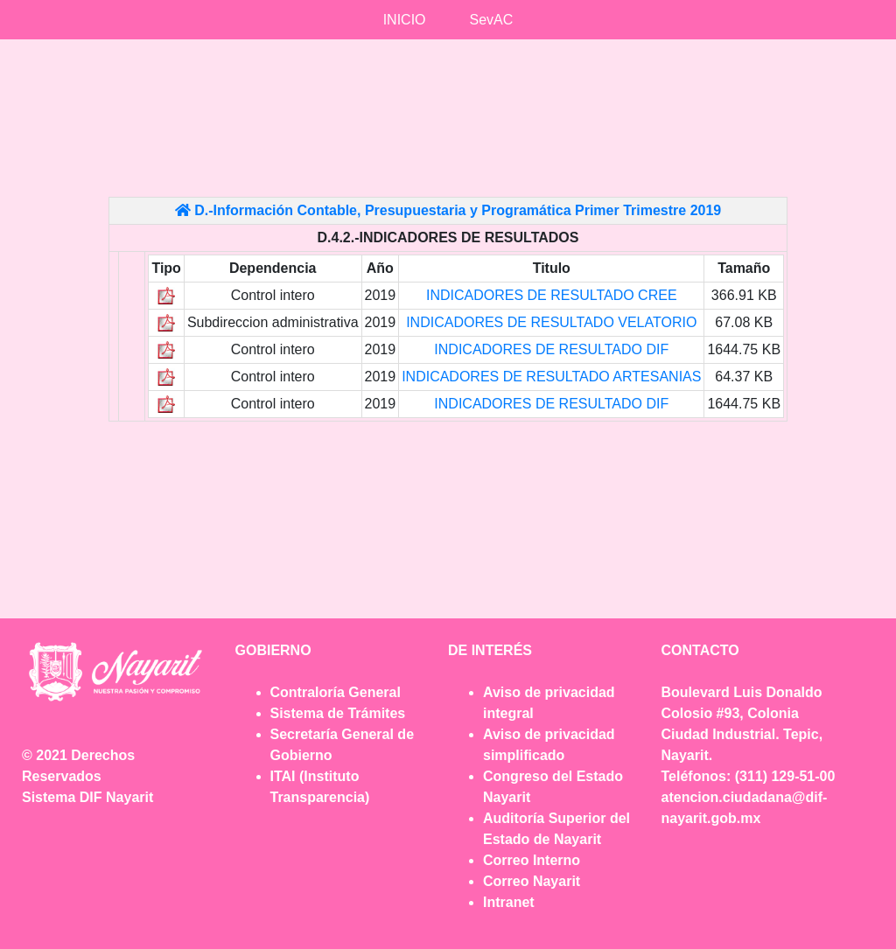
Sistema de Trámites (338, 713)
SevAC (492, 19)
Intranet (509, 902)
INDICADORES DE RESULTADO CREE (551, 295)
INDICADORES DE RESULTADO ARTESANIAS (551, 376)
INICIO (404, 19)
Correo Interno (531, 860)
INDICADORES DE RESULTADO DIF (551, 349)
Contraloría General (335, 692)
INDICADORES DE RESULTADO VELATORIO (551, 322)
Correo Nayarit (531, 881)
